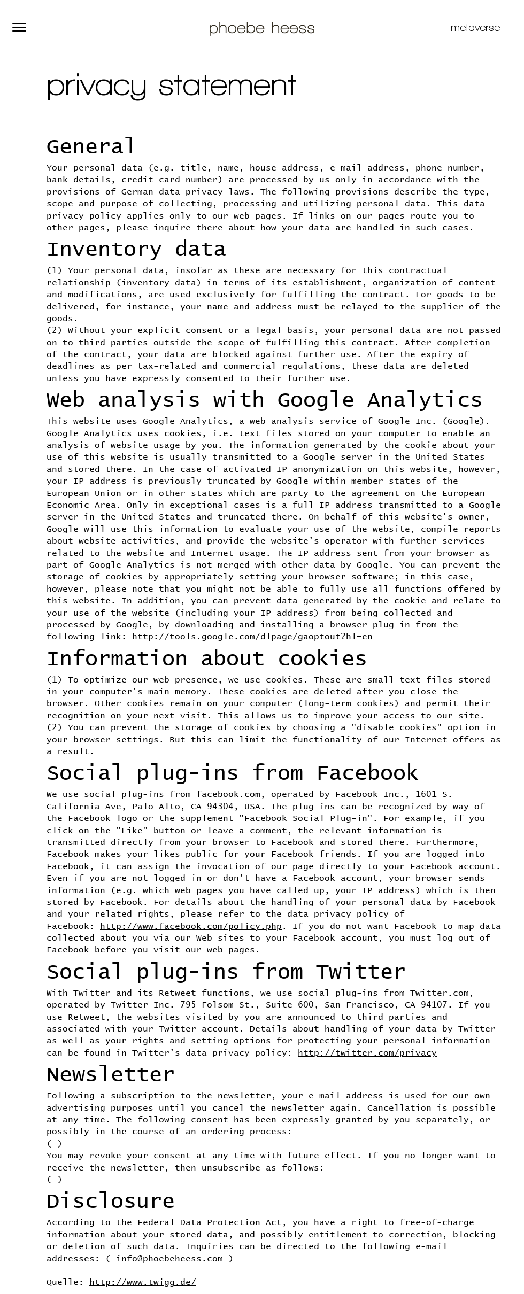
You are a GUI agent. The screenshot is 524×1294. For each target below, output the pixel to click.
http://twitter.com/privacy (367, 1053)
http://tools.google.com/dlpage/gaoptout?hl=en (252, 636)
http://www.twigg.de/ (142, 1282)
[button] (19, 27)
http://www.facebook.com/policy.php (191, 926)
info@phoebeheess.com (169, 1258)
